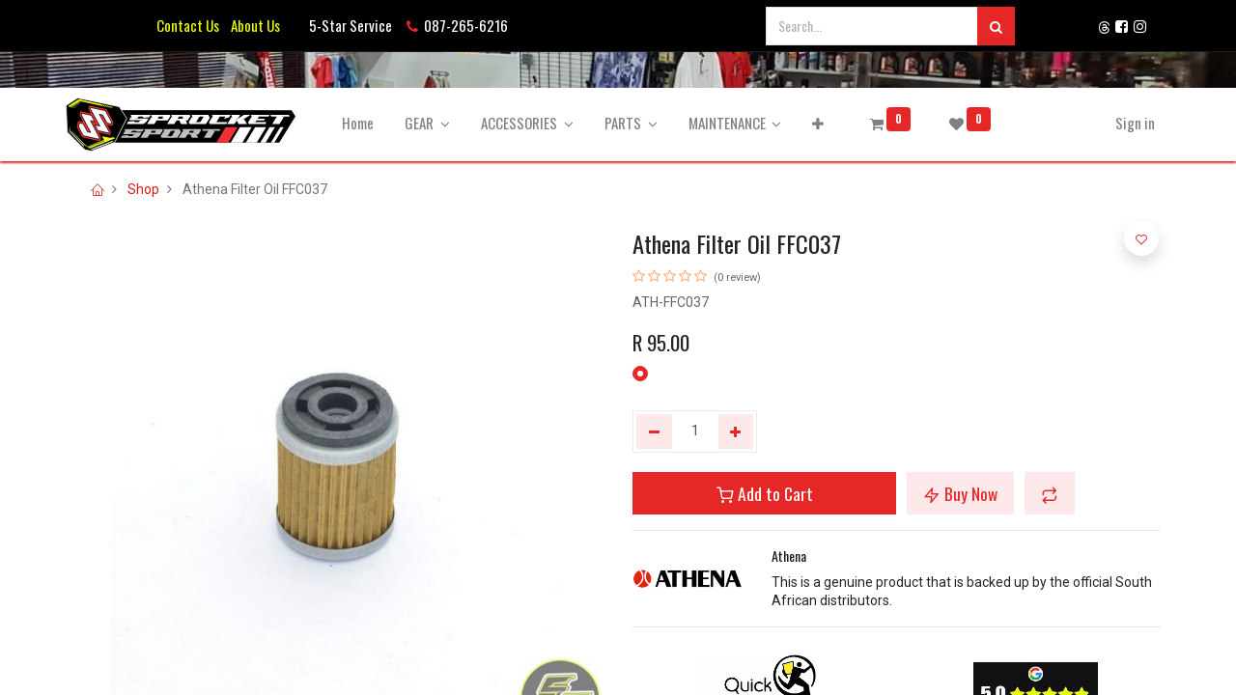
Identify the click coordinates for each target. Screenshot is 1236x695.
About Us (252, 25)
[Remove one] (654, 431)
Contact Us (187, 25)
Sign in (1125, 122)
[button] (827, 123)
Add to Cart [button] (764, 493)
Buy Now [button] (960, 493)
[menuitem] (367, 123)
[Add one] (736, 431)
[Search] (996, 26)
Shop (143, 189)
